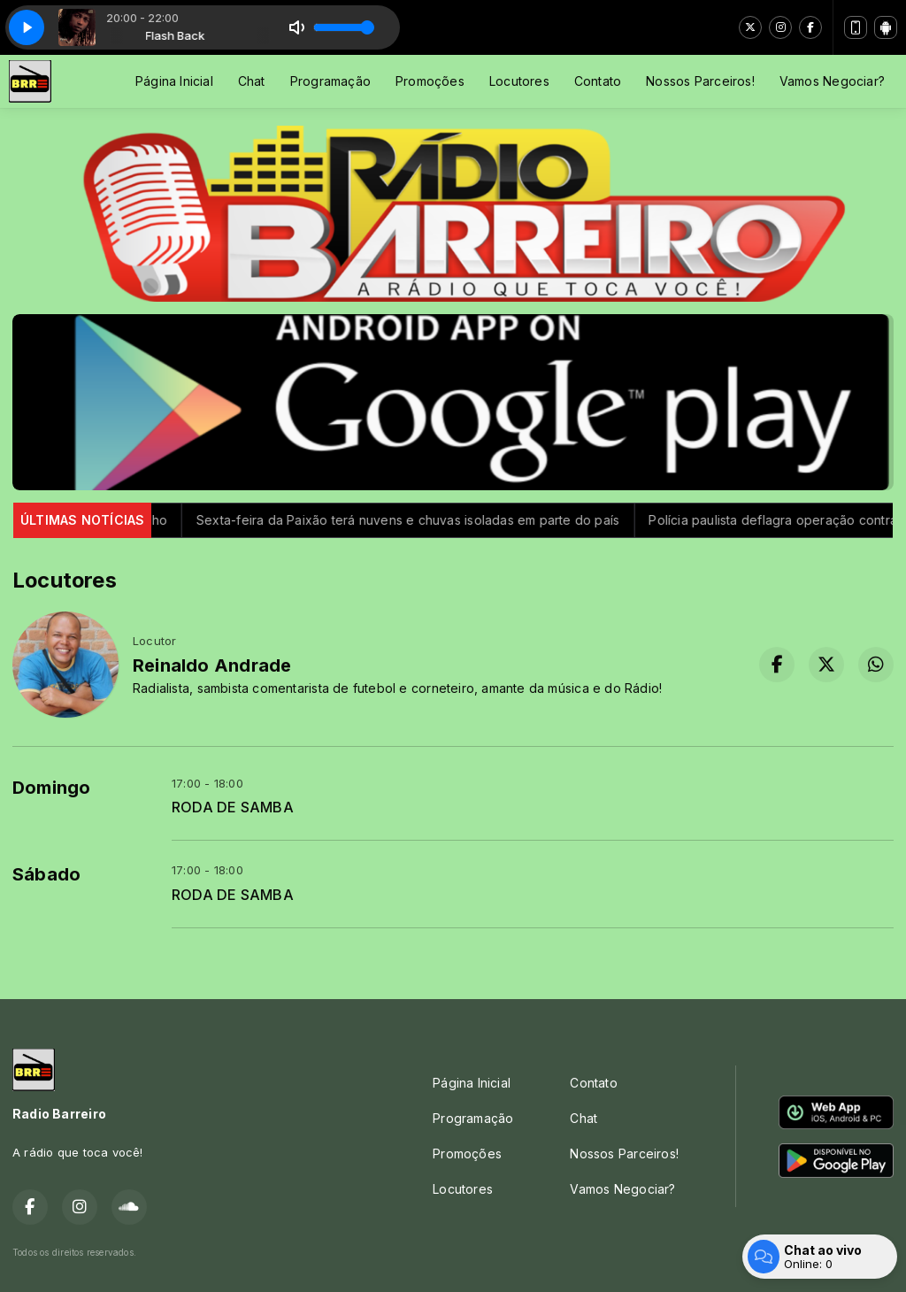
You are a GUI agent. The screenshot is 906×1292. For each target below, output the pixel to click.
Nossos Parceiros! (700, 80)
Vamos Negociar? (832, 80)
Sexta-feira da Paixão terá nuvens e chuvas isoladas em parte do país (445, 519)
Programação (330, 80)
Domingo (51, 787)
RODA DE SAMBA (233, 807)
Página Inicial (174, 80)
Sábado (46, 874)
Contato (597, 80)
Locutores (519, 80)
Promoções (430, 80)
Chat (251, 80)
